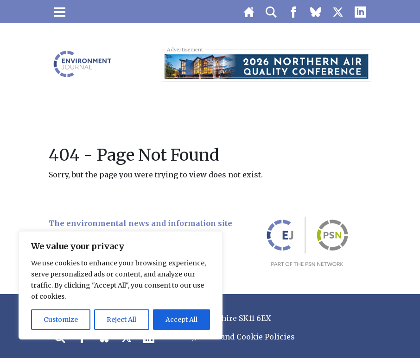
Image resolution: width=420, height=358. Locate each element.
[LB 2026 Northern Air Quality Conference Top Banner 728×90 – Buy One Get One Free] (267, 65)
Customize (61, 319)
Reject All (121, 319)
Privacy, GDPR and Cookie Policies (231, 336)
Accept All (181, 319)
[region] (121, 285)
